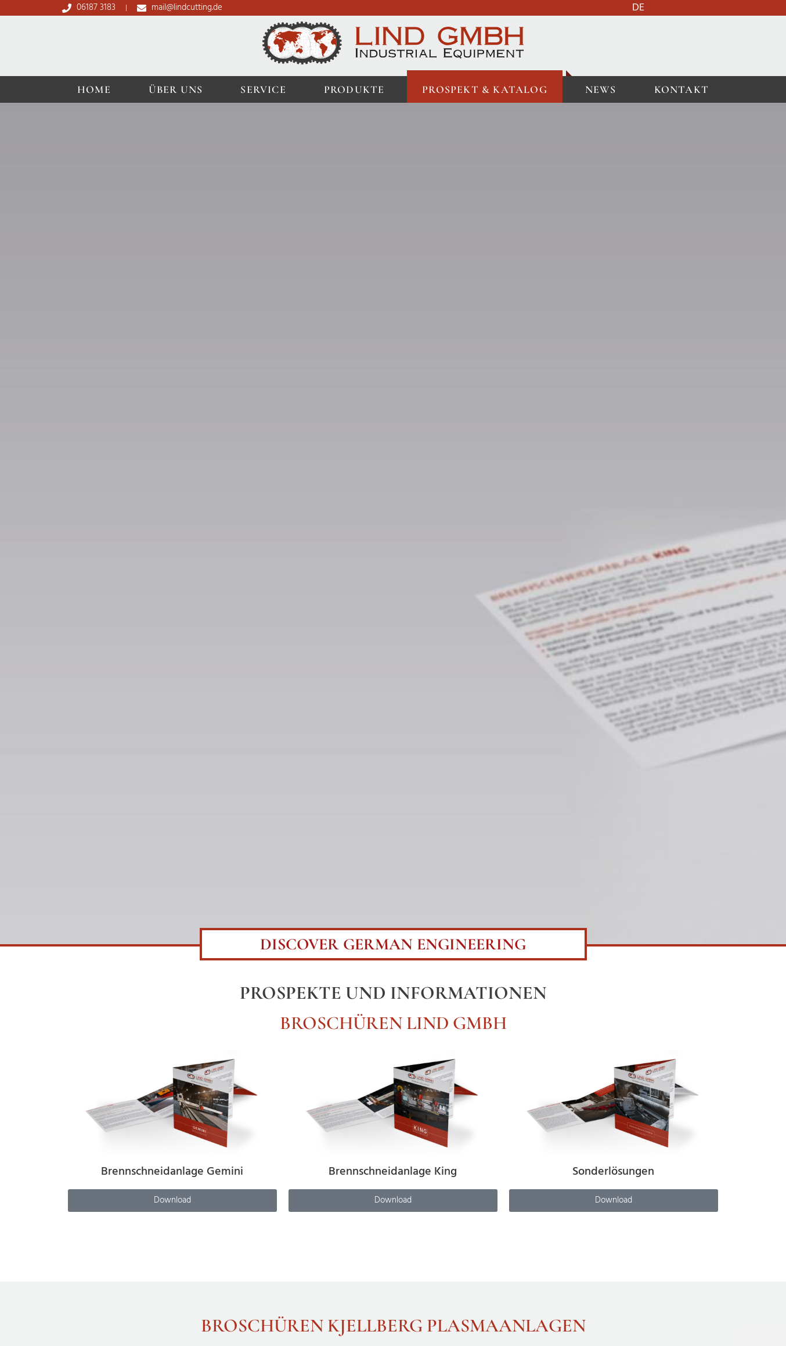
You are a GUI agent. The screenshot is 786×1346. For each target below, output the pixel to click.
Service (263, 89)
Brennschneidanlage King (393, 1172)
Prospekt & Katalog (484, 89)
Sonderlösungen (613, 1172)
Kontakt (681, 89)
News (600, 89)
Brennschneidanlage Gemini (172, 1172)
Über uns (176, 89)
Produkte (354, 89)
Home (94, 89)
